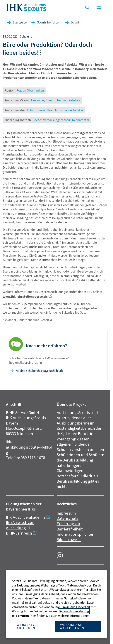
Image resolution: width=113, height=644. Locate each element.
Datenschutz (67, 518)
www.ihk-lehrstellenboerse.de (25, 296)
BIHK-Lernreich (19, 533)
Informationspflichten (75, 534)
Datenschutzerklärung (74, 611)
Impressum (66, 513)
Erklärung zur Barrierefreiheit (70, 526)
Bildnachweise (69, 539)
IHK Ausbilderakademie (26, 517)
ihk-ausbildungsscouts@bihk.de (29, 447)
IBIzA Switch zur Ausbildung (20, 525)
